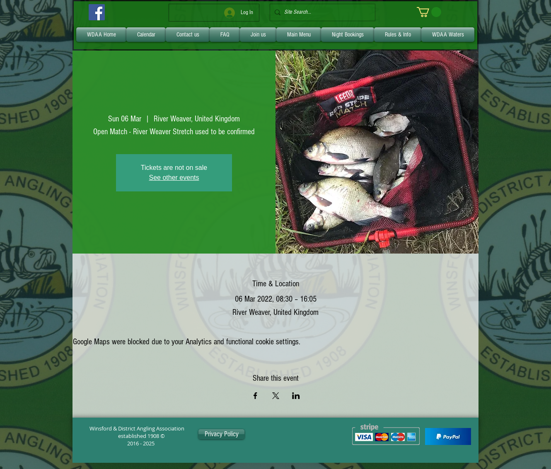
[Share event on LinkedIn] (296, 395)
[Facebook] (97, 12)
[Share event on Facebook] (255, 395)
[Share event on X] (276, 395)
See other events (174, 177)
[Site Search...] (321, 12)
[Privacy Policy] (221, 434)
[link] (429, 12)
